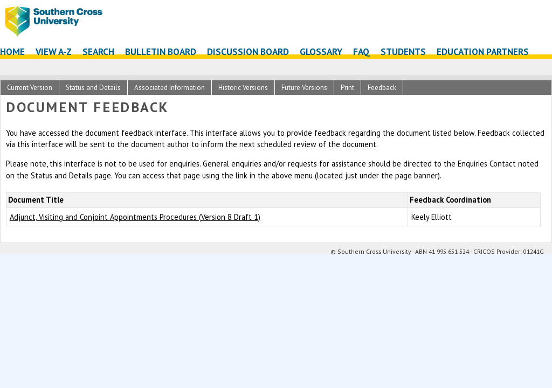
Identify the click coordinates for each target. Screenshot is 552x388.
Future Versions (304, 87)
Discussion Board (248, 51)
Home (12, 51)
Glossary (321, 51)
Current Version (29, 87)
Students (403, 51)
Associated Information (169, 87)
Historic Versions (243, 87)
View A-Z (54, 51)
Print (347, 87)
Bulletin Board (160, 51)
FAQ (361, 51)
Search (98, 51)
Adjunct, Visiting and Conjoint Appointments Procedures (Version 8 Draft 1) (135, 217)
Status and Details (93, 87)
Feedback (382, 87)
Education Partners (483, 51)
